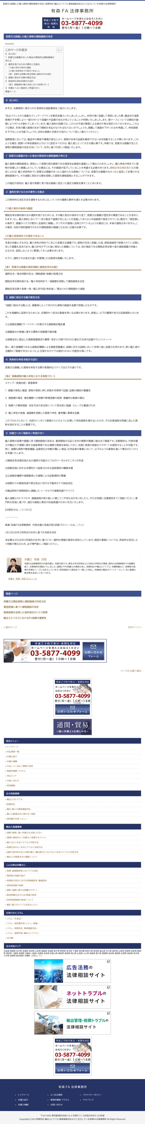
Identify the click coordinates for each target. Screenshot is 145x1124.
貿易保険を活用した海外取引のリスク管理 (25, 612)
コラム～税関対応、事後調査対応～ (22, 928)
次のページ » (134, 627)
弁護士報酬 (12, 761)
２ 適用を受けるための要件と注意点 (22, 64)
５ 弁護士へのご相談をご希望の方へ (22, 88)
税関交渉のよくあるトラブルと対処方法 (25, 847)
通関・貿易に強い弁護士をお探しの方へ (25, 833)
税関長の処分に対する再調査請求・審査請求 (27, 880)
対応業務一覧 (13, 752)
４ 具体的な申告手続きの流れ (19, 81)
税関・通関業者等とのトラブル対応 (22, 871)
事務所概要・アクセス (16, 771)
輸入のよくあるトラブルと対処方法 (23, 842)
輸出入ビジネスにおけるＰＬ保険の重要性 (25, 618)
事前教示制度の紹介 (16, 876)
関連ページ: (10, 91)
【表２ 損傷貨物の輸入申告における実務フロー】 (29, 85)
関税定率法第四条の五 (122, 168)
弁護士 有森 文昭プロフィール (22, 579)
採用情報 (11, 785)
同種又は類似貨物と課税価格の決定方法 (25, 601)
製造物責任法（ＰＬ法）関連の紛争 (22, 895)
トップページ (12, 747)
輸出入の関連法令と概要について (22, 857)
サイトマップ (88, 1100)
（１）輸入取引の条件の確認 (20, 68)
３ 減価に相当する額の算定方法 (20, 77)
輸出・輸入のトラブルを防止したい (22, 905)
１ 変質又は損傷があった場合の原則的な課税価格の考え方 (29, 59)
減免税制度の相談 (15, 885)
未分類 (10, 938)
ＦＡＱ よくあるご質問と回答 (20, 766)
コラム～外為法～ (15, 919)
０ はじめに (10, 54)
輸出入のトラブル (15, 799)
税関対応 (11, 804)
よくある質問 (56, 1095)
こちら (22, 510)
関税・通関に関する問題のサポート (22, 890)
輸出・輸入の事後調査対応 (19, 809)
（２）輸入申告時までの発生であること (24, 71)
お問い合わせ (13, 781)
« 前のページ (10, 627)
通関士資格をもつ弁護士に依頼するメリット (26, 837)
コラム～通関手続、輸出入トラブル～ (23, 933)
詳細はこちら (36, 956)
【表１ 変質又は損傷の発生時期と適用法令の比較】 (30, 74)
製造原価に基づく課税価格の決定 (21, 607)
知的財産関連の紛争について (20, 900)
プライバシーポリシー (92, 1095)
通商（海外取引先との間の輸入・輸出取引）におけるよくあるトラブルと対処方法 (42, 852)
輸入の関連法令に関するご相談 (21, 814)
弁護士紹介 (12, 756)
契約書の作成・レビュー (17, 819)
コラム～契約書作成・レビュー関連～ (23, 923)
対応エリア (11, 776)
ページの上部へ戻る (131, 671)
